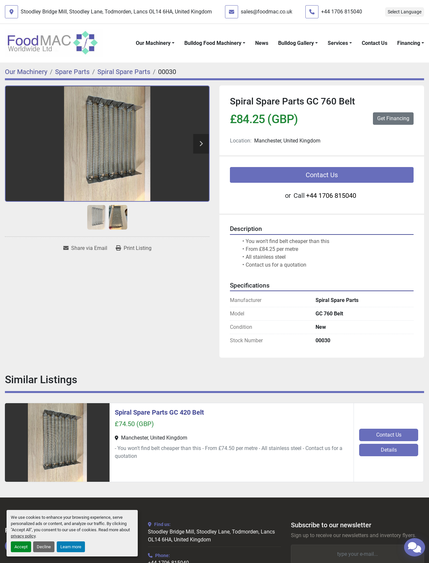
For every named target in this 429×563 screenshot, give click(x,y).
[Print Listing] (134, 248)
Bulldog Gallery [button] (296, 43)
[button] (155, 43)
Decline (44, 546)
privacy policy (23, 536)
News (261, 43)
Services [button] (338, 43)
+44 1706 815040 (341, 12)
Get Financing (393, 118)
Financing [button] (408, 43)
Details (389, 450)
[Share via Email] (85, 248)
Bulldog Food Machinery (212, 43)
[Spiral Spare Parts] (123, 72)
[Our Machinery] (26, 72)
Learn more (70, 546)
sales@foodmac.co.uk (266, 12)
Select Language (404, 11)
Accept (21, 546)
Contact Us (374, 43)
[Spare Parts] (72, 72)
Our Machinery (153, 43)
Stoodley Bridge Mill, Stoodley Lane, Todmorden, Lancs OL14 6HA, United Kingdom (116, 12)
